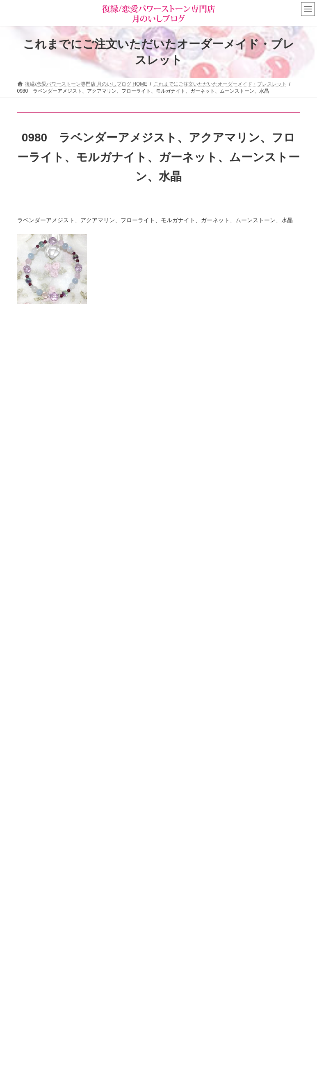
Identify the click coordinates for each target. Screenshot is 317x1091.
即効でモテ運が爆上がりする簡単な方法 (108, 668)
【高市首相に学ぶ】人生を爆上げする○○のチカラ (121, 529)
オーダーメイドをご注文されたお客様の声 (69, 1045)
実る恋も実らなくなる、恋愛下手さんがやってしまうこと (131, 622)
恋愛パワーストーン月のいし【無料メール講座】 (224, 948)
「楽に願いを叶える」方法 (91, 344)
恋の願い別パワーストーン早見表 (59, 1016)
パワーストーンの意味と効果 (54, 1002)
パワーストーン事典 (44, 988)
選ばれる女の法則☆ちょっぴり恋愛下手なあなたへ (226, 962)
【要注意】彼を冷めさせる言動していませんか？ (120, 761)
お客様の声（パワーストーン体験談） (64, 1030)
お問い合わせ (40, 848)
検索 (277, 1008)
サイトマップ (84, 848)
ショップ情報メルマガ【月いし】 (59, 1059)
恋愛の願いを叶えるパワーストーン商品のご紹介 (224, 933)
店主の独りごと (187, 919)
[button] (233, 980)
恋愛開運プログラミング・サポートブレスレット (120, 437)
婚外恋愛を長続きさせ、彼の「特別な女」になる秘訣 (126, 714)
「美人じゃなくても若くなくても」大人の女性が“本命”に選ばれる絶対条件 (153, 576)
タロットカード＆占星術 (197, 905)
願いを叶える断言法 (83, 390)
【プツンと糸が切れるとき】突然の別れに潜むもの (123, 483)
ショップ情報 (184, 891)
